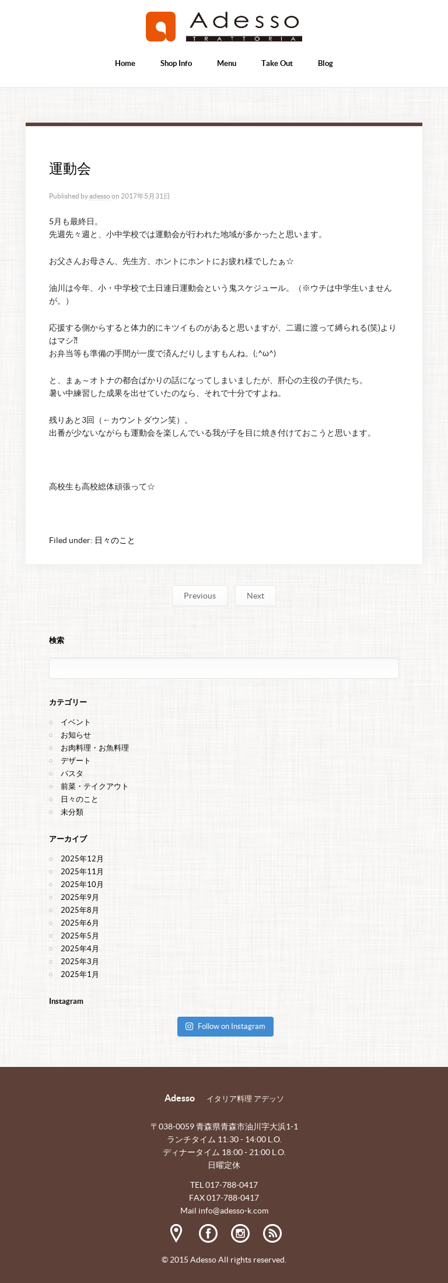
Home (125, 63)
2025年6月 (80, 923)
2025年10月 (82, 884)
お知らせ (76, 735)
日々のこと (114, 540)
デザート (76, 760)
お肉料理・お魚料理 (95, 747)
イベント (76, 722)
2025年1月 (80, 974)
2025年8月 (80, 910)
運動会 (69, 168)
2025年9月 (80, 897)
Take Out (277, 63)
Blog (325, 63)
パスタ (72, 773)
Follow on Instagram (225, 1026)
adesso (99, 196)
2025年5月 (80, 935)
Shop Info (176, 63)
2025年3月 (80, 961)
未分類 (72, 812)
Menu (226, 63)
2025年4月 (80, 948)
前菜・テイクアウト (95, 786)
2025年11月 (82, 871)
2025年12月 (82, 858)
